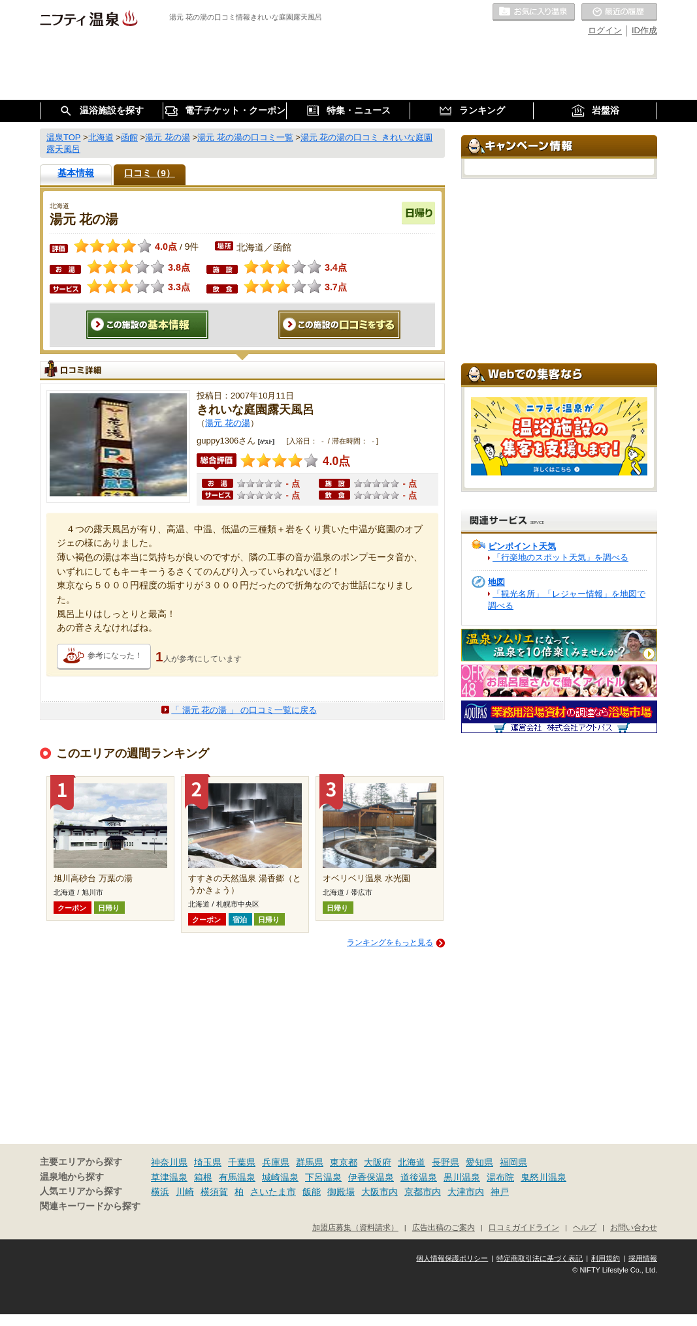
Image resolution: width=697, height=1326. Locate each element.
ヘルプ (584, 1227)
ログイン (605, 30)
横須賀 (214, 1191)
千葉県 (241, 1162)
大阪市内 (379, 1191)
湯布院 (500, 1177)
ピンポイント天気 (522, 546)
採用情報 (642, 1258)
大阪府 (377, 1162)
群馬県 (309, 1162)
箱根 (203, 1177)
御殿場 (341, 1191)
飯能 (311, 1191)
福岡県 (513, 1162)
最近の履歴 (619, 12)
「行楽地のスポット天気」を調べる (560, 557)
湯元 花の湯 (227, 423)
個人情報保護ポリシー (452, 1258)
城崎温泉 (280, 1177)
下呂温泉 (323, 1177)
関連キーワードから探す (90, 1206)
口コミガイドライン (524, 1227)
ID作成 (644, 30)
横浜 (160, 1191)
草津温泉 (169, 1177)
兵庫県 (275, 1162)
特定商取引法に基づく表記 (539, 1258)
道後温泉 (418, 1177)
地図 (496, 582)
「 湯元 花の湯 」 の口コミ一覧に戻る (243, 710)
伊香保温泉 (371, 1177)
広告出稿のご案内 (443, 1227)
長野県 (445, 1162)
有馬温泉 (237, 1177)
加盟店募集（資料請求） (355, 1227)
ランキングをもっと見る (390, 942)
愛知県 (479, 1162)
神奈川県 (169, 1162)
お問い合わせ (633, 1227)
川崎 (185, 1191)
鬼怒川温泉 (543, 1177)
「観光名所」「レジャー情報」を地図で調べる (566, 599)
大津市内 (465, 1191)
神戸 (500, 1191)
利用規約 (605, 1258)
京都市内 (422, 1191)
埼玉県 (207, 1162)
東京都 (343, 1162)
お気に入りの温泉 (534, 12)
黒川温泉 (462, 1177)
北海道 (411, 1162)
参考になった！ (115, 655)
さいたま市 (273, 1191)
